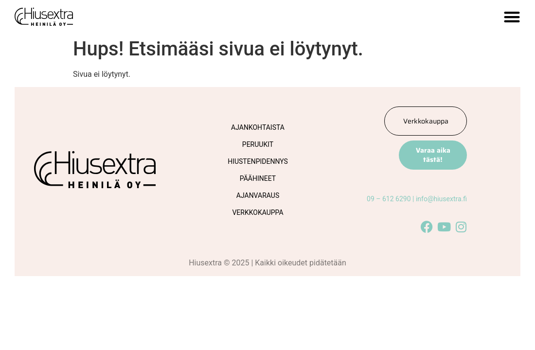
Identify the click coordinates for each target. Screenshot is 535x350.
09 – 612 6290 (388, 199)
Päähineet (258, 178)
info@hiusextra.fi (441, 199)
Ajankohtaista (258, 127)
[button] (511, 16)
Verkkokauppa (257, 212)
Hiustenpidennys (258, 161)
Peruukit (257, 144)
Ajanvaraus (257, 195)
